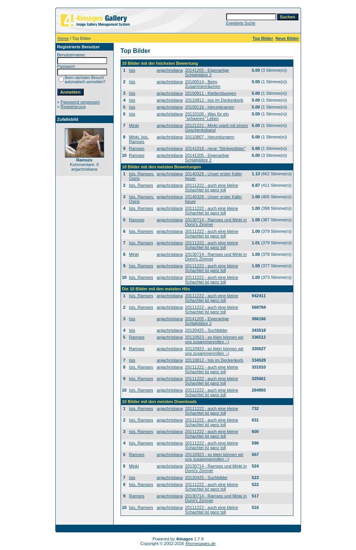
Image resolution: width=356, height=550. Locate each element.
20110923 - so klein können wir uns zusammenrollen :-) (214, 339)
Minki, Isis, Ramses (139, 139)
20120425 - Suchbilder (206, 330)
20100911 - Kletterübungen (210, 93)
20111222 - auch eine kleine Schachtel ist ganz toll (211, 187)
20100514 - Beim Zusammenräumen (202, 84)
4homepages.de (200, 543)
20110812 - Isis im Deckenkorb (214, 100)
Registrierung (73, 106)
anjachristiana (170, 70)
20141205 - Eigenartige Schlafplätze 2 (207, 72)
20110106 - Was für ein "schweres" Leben (207, 116)
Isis (132, 70)
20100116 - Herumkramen (209, 107)
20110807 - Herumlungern (209, 137)
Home (63, 38)
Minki (134, 125)
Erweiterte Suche (240, 23)
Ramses (136, 148)
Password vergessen (80, 102)
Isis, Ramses (141, 185)
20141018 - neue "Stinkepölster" (215, 148)
